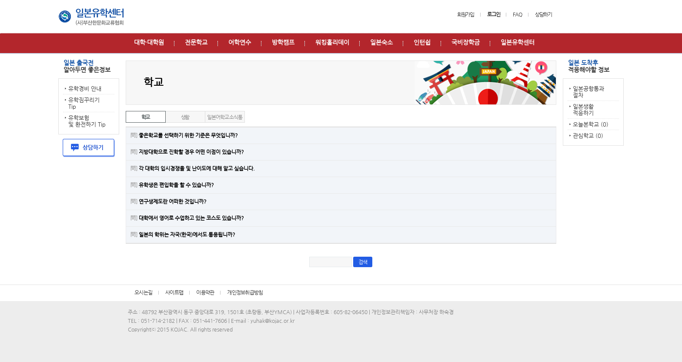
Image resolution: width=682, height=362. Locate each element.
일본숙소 (381, 42)
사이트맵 (174, 292)
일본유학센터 (518, 42)
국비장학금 (465, 42)
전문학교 (196, 42)
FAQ (517, 14)
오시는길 (143, 292)
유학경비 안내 (84, 88)
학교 (145, 117)
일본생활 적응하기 (583, 109)
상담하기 (543, 14)
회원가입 (465, 14)
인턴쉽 (422, 42)
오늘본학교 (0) (590, 124)
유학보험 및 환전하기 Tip (87, 120)
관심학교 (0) (588, 135)
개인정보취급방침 (245, 292)
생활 (185, 117)
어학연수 (239, 42)
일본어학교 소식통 (224, 117)
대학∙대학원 (149, 42)
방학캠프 (283, 42)
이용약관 (205, 292)
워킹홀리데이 (332, 42)
